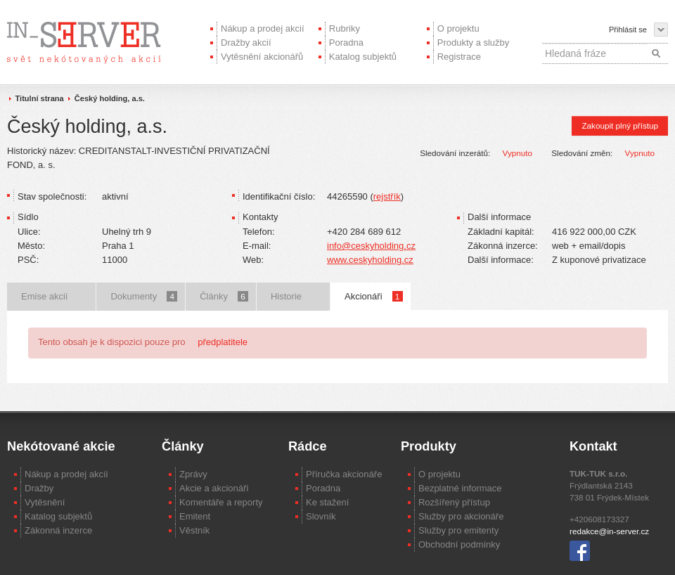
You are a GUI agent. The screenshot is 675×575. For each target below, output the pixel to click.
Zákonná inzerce (58, 530)
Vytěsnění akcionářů (262, 56)
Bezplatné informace (460, 488)
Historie (286, 296)
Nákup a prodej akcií (262, 28)
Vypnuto (517, 152)
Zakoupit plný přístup (619, 125)
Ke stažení (327, 502)
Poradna (346, 42)
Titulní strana (39, 98)
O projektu (458, 28)
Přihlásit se (628, 29)
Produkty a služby (473, 42)
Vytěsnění (45, 502)
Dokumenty (143, 296)
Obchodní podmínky (459, 544)
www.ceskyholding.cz (370, 259)
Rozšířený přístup (454, 502)
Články (224, 296)
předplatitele (223, 342)
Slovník (321, 516)
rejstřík (387, 196)
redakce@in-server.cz (609, 531)
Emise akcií (44, 296)
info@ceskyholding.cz (371, 245)
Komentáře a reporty (221, 502)
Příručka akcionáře (344, 474)
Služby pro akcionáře (460, 516)
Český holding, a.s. (110, 98)
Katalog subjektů (363, 56)
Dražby (39, 488)
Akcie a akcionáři (213, 488)
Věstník (194, 530)
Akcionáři (373, 296)
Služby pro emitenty (458, 530)
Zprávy (193, 474)
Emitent (194, 516)
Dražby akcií (246, 42)
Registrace (459, 56)
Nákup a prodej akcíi (66, 474)
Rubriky (344, 28)
